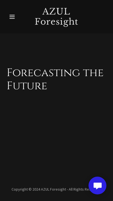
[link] (56, 23)
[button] (14, 16)
